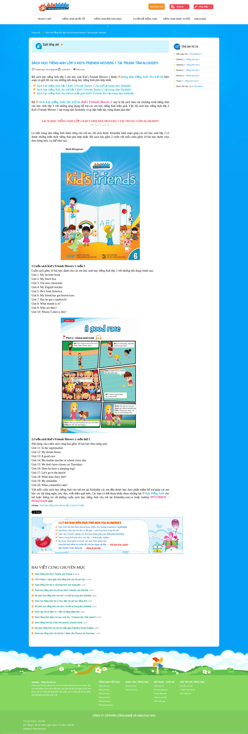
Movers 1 (180, 70)
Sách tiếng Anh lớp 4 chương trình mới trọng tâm (58, 585)
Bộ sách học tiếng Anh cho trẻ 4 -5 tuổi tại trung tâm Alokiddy (63, 606)
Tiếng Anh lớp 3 (193, 70)
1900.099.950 (39, 728)
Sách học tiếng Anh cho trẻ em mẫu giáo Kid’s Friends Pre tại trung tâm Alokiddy (85, 93)
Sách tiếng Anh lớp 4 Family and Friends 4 (54, 574)
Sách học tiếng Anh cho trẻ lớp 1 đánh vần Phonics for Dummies (65, 633)
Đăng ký (180, 7)
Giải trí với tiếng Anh (192, 682)
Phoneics (198, 86)
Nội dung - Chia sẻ (164, 682)
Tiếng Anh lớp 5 (191, 81)
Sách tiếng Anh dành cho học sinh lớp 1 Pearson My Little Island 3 (65, 617)
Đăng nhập (203, 7)
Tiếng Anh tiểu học (109, 682)
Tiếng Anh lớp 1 (193, 59)
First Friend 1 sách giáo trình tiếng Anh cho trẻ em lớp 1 (60, 579)
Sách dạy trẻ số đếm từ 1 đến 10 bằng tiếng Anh (57, 611)
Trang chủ (35, 32)
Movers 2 (180, 75)
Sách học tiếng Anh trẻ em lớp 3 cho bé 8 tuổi (61, 505)
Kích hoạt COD (156, 7)
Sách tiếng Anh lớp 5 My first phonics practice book (59, 622)
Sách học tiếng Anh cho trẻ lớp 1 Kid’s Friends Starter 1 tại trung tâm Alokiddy (84, 89)
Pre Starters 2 (196, 54)
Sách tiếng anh (53, 44)
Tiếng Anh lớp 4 (193, 75)
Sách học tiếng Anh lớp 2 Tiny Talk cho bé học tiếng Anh (61, 601)
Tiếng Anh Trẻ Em (189, 47)
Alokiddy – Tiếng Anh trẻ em (43, 682)
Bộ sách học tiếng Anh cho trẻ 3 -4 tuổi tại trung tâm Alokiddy (63, 595)
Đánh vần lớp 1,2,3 (184, 86)
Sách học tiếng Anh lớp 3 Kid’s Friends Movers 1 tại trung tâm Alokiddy (75, 32)
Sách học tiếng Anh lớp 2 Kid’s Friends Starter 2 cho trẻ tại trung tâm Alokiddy (84, 85)
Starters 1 (180, 59)
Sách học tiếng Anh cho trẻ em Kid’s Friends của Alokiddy (61, 590)
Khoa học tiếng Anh (137, 682)
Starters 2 (180, 65)
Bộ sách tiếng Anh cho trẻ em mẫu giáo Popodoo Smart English (64, 628)
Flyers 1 (180, 81)
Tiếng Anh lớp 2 (193, 65)
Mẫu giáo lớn (182, 54)
